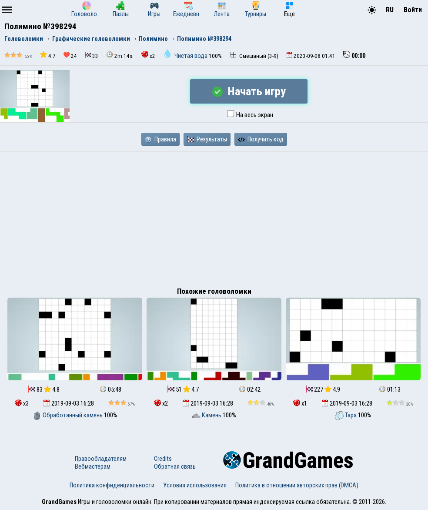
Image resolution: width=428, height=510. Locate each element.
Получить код (261, 139)
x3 (22, 403)
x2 (148, 55)
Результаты (207, 139)
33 (91, 55)
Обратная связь (175, 466)
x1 (300, 403)
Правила (160, 139)
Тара (346, 415)
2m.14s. (120, 55)
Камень (207, 415)
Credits (163, 459)
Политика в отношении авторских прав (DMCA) (296, 485)
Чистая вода (186, 56)
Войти (413, 10)
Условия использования (195, 485)
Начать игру (249, 91)
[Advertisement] (214, 217)
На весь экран (250, 115)
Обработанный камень (68, 415)
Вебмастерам (92, 466)
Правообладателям (101, 459)
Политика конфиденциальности (112, 485)
